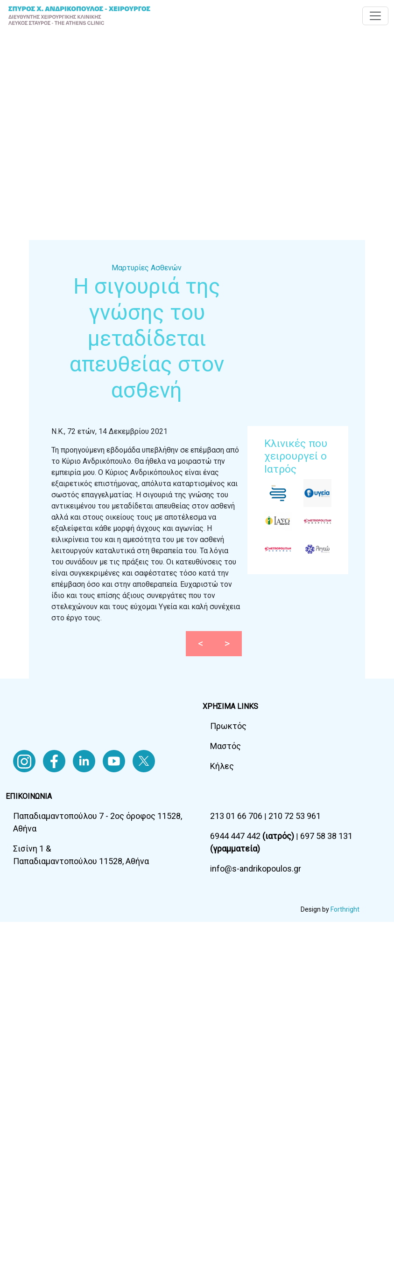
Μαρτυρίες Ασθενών (147, 267)
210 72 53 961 (294, 816)
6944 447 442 (253, 836)
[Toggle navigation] (375, 16)
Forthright (345, 909)
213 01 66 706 (237, 816)
